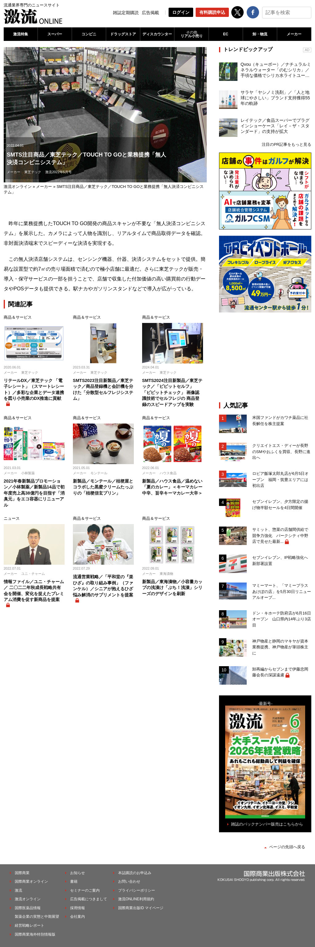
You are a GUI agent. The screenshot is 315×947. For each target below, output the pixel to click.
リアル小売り (191, 34)
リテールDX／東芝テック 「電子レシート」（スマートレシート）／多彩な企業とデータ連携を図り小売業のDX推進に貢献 (34, 389)
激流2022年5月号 (58, 172)
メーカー (294, 34)
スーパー (54, 34)
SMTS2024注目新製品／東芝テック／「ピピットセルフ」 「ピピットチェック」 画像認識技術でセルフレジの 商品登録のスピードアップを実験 (172, 392)
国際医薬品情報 (28, 908)
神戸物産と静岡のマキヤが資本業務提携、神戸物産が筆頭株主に (280, 647)
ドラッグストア (123, 34)
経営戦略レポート (29, 925)
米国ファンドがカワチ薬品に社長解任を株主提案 (280, 420)
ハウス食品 (168, 473)
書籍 (74, 881)
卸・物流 (260, 34)
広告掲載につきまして (88, 899)
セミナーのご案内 (85, 890)
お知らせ (77, 873)
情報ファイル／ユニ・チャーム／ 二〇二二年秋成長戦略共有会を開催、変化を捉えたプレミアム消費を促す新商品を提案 (34, 590)
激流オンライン (18, 186)
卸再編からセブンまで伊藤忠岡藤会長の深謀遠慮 (280, 672)
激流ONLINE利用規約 (136, 899)
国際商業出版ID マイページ (140, 908)
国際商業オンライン (31, 881)
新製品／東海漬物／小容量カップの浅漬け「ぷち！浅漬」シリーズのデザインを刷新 (172, 587)
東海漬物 (166, 573)
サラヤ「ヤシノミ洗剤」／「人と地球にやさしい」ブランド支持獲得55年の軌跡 (275, 98)
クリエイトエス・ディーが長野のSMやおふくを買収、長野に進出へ (281, 451)
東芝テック (32, 172)
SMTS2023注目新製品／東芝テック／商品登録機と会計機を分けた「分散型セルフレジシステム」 (103, 389)
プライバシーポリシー (136, 890)
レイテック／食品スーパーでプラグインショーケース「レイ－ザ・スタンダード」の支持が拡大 (275, 126)
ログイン (180, 12)
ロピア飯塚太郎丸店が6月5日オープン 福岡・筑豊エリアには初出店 (280, 479)
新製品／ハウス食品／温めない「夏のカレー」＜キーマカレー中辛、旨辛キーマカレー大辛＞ (172, 487)
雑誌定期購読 (126, 12)
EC (225, 34)
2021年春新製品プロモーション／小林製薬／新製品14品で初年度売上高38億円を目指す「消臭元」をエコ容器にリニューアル (34, 493)
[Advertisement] (265, 357)
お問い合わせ (129, 881)
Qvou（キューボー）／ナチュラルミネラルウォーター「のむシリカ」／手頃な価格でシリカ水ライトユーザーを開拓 (276, 70)
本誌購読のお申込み (134, 873)
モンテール (98, 473)
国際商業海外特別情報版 (35, 934)
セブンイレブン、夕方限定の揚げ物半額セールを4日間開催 (280, 504)
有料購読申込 (212, 12)
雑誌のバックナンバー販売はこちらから (267, 824)
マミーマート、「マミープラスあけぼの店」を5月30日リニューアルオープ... (281, 591)
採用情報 (77, 908)
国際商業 (22, 873)
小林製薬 (28, 473)
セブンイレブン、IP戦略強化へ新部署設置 (280, 560)
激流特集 (20, 34)
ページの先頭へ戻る (287, 847)
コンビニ (89, 34)
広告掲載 (150, 12)
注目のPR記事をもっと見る (286, 144)
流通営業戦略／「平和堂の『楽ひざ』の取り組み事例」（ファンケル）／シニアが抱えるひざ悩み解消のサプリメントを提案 (103, 585)
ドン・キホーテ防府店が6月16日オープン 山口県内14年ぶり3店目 (281, 619)
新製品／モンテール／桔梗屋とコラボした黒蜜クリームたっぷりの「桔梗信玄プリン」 (103, 487)
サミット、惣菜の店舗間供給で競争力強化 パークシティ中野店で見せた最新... (280, 535)
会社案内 (77, 916)
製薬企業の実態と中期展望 (37, 916)
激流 (18, 890)
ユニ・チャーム (33, 573)
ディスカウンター (157, 34)
